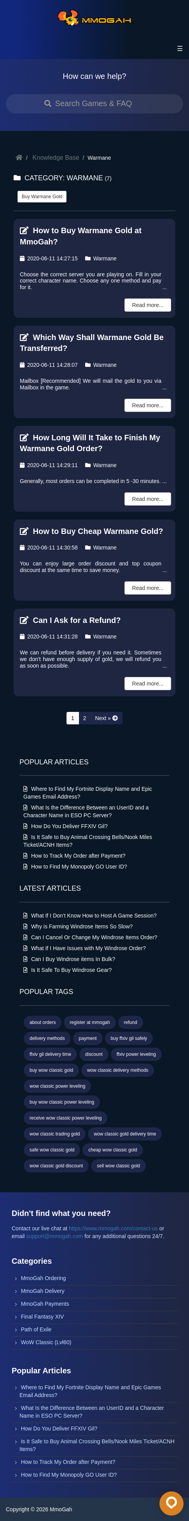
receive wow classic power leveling (66, 1118)
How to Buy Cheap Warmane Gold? (91, 531)
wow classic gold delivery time (125, 1134)
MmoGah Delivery (43, 1291)
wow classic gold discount (56, 1166)
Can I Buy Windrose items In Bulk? (69, 959)
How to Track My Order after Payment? (74, 856)
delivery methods (47, 1038)
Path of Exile (36, 1329)
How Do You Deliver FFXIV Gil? (65, 826)
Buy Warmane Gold (42, 196)
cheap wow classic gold (112, 1150)
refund (130, 1022)
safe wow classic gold (52, 1150)
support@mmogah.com (54, 1236)
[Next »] (106, 718)
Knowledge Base (56, 157)
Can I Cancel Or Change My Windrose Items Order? (90, 937)
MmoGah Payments (45, 1304)
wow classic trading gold (55, 1134)
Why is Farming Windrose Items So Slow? (78, 926)
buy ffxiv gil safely (129, 1038)
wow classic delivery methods (117, 1070)
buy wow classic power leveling (62, 1102)
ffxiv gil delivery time (50, 1054)
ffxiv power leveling (136, 1054)
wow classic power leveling (57, 1086)
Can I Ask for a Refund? (70, 620)
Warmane (101, 258)
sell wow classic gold (118, 1166)
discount (94, 1054)
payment (88, 1038)
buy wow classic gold (51, 1070)
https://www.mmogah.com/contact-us (113, 1228)
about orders (43, 1022)
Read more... (148, 305)
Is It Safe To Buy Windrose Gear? (67, 970)
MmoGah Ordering (43, 1278)
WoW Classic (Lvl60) (46, 1342)
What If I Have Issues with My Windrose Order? (84, 948)
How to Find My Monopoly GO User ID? (75, 866)
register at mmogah (90, 1022)
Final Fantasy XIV (42, 1316)
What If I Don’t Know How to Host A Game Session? (90, 915)
